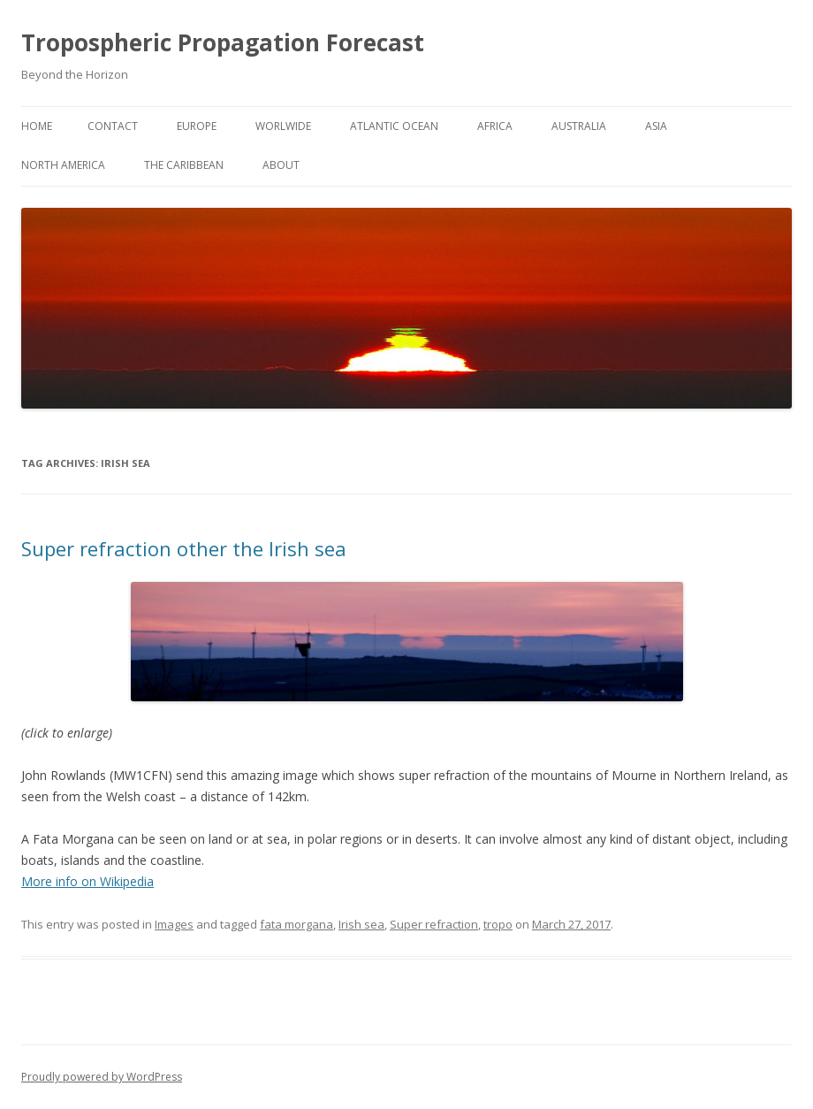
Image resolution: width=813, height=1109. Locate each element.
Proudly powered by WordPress (101, 1076)
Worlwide (283, 126)
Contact (112, 126)
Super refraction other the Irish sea (183, 548)
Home (36, 126)
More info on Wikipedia (87, 881)
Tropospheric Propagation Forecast (222, 42)
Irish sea (361, 924)
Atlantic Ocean (394, 126)
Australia (578, 126)
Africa (495, 126)
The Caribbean (184, 164)
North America (63, 164)
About (281, 164)
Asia (656, 126)
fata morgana (296, 924)
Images (174, 924)
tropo (498, 924)
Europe (197, 126)
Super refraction (434, 924)
